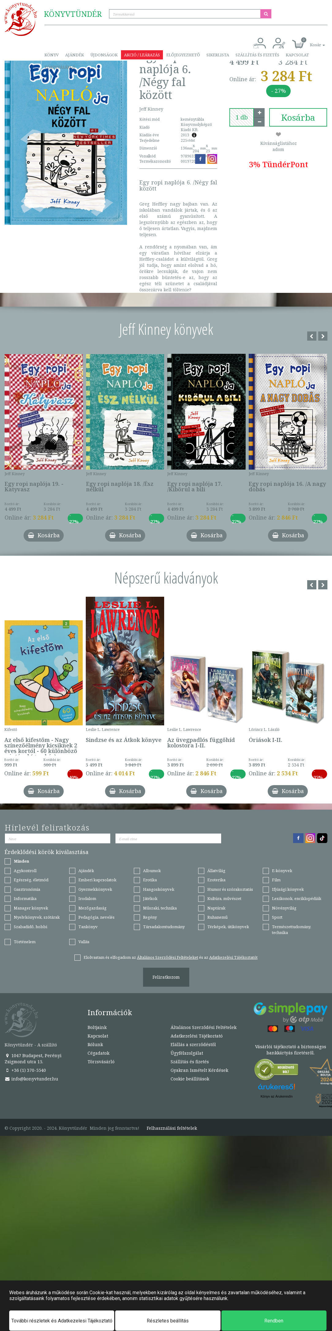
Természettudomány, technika (291, 929)
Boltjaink (97, 1027)
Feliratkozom (166, 977)
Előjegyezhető (183, 55)
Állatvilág (216, 870)
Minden (21, 861)
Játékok (150, 898)
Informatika (25, 898)
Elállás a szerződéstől (193, 1044)
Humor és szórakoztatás (230, 889)
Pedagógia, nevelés (96, 917)
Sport (277, 917)
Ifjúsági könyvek (288, 889)
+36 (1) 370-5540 (25, 1070)
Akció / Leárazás (142, 55)
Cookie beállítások (190, 1079)
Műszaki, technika (160, 908)
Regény (150, 917)
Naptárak (216, 908)
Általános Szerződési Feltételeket (167, 957)
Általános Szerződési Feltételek (203, 1027)
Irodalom (87, 898)
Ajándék (74, 55)
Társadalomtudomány (164, 926)
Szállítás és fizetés (257, 55)
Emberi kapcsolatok (97, 880)
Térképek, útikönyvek (228, 926)
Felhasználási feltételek (172, 1128)
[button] (310, 41)
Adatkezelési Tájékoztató (197, 1036)
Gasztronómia (27, 889)
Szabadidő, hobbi (30, 926)
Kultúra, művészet (224, 898)
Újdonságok (104, 55)
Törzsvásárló (59, 67)
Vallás (83, 941)
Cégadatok (98, 1053)
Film (276, 880)
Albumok (152, 870)
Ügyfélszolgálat (187, 1053)
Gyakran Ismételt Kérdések (199, 1070)
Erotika (150, 880)
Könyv (51, 55)
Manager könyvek (31, 908)
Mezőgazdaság (92, 908)
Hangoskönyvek (158, 889)
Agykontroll (25, 870)
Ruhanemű (217, 917)
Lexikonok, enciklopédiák (296, 898)
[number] (241, 117)
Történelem (25, 941)
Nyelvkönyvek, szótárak (37, 917)
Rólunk (95, 1044)
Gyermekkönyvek (95, 889)
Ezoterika (216, 880)
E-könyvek (282, 870)
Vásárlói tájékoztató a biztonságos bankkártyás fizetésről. (290, 1050)
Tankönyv (88, 926)
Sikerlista (217, 55)
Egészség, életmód (31, 880)
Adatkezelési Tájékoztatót (233, 957)
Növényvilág (284, 908)
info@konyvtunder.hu (31, 1079)
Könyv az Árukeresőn (277, 1096)
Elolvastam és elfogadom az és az (171, 957)
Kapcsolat (297, 55)
